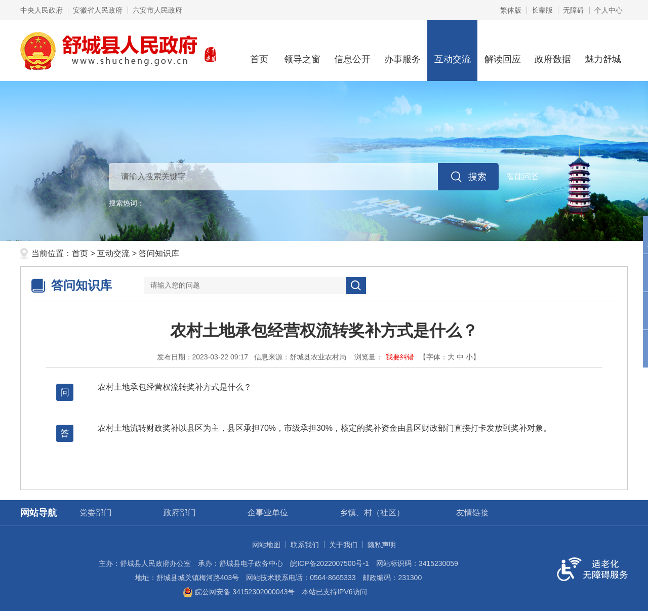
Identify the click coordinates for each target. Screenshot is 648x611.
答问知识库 (159, 253)
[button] (542, 10)
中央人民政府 (41, 10)
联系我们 (305, 545)
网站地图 (266, 545)
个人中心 (608, 10)
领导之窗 (302, 50)
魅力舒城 (603, 50)
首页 (259, 50)
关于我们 (343, 545)
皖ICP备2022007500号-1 (329, 563)
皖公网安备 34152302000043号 (239, 592)
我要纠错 (400, 357)
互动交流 (452, 50)
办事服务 (402, 50)
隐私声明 (382, 545)
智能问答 (523, 176)
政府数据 (553, 50)
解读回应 (502, 50)
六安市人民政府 (157, 10)
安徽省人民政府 (98, 10)
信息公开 (352, 50)
